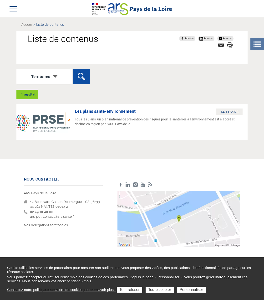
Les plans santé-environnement (105, 111)
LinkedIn (128, 184)
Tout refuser (129, 290)
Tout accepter (159, 290)
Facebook (120, 184)
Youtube (143, 184)
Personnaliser (191, 290)
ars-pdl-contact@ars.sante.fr (52, 216)
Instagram (135, 184)
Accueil (26, 24)
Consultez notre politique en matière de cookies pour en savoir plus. (61, 290)
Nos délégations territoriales (46, 225)
